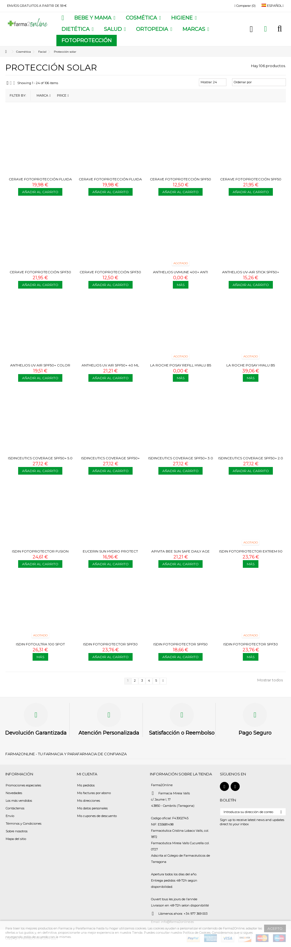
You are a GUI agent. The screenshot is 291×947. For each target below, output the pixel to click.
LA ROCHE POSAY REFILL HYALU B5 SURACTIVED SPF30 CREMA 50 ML (180, 367)
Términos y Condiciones (23, 824)
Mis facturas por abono (94, 793)
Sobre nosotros (16, 831)
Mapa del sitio (16, 839)
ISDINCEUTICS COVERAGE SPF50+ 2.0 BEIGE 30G (250, 460)
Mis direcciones (88, 801)
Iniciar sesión (251, 29)
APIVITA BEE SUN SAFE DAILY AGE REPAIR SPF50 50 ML (180, 553)
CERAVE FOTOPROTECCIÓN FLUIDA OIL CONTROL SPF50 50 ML (40, 181)
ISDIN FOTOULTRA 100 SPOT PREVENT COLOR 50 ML (40, 646)
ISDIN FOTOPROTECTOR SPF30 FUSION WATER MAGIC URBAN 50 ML (110, 646)
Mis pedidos (86, 785)
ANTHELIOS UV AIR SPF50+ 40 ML (110, 365)
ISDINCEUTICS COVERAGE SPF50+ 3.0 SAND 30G (180, 460)
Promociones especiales (23, 785)
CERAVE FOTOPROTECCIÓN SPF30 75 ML (110, 274)
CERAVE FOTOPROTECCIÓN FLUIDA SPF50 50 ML (110, 181)
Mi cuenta (87, 774)
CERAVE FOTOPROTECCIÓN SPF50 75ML (180, 181)
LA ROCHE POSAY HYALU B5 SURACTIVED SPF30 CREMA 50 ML (250, 367)
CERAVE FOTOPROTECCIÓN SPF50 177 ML (250, 181)
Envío (10, 816)
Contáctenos (15, 808)
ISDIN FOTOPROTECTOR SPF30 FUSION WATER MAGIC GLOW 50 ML (250, 646)
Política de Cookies (197, 933)
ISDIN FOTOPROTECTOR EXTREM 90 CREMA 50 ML (250, 553)
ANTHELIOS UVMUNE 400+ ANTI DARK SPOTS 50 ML (180, 274)
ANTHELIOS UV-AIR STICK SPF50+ (250, 272)
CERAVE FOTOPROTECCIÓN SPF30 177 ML (40, 274)
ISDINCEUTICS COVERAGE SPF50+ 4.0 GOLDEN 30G (110, 460)
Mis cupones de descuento (97, 816)
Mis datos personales (92, 808)
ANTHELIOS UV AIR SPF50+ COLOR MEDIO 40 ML (40, 367)
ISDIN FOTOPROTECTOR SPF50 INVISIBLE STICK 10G (180, 646)
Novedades (14, 793)
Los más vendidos (19, 801)
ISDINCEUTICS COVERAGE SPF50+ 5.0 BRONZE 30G (40, 460)
